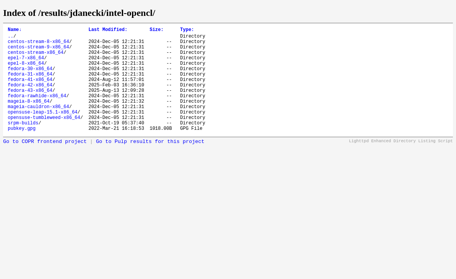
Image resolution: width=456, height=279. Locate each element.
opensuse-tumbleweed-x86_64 (44, 137)
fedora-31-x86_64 (30, 84)
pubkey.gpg (22, 150)
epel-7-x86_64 (26, 64)
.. (10, 38)
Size (156, 30)
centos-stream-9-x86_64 (38, 51)
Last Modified (107, 30)
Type (187, 30)
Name (15, 30)
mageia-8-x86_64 (29, 117)
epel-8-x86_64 (26, 71)
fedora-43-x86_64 (30, 104)
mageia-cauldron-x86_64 (38, 124)
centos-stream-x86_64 (35, 58)
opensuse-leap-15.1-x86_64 (42, 130)
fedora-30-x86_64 (30, 77)
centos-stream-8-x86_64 (38, 44)
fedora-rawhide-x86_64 (37, 110)
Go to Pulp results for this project (150, 164)
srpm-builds (23, 143)
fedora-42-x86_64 (30, 97)
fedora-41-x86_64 (30, 91)
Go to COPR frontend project (45, 164)
